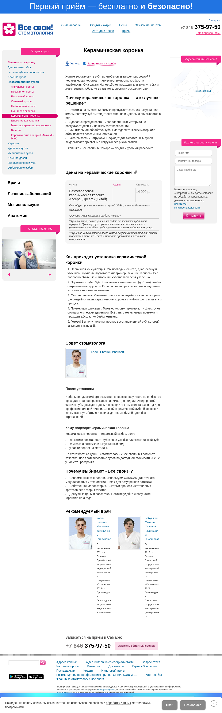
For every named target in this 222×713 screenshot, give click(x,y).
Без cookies (192, 705)
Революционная (203, 91)
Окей (169, 705)
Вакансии (93, 666)
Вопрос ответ (151, 662)
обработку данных (118, 703)
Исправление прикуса (22, 162)
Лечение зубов (17, 77)
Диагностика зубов (20, 67)
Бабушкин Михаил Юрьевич (151, 522)
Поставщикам (65, 670)
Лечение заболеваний (29, 193)
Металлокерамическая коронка (31, 125)
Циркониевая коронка (25, 120)
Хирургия (14, 143)
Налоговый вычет (113, 670)
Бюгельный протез (23, 96)
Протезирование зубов (23, 81)
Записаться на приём (101, 63)
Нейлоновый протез (24, 106)
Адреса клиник (66, 662)
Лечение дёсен (17, 158)
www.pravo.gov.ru (106, 689)
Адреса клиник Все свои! (201, 59)
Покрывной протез (23, 91)
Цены (123, 25)
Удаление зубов (18, 148)
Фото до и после (103, 31)
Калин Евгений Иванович (108, 352)
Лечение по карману (21, 62)
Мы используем (23, 204)
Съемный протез (21, 101)
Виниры (16, 130)
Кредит (88, 670)
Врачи (126, 31)
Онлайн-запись (71, 25)
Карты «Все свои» (144, 666)
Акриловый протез (23, 86)
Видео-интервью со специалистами (109, 662)
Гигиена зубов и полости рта (26, 72)
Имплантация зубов (20, 153)
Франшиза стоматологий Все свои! (80, 679)
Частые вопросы (67, 666)
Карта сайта (154, 674)
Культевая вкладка (23, 111)
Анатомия (17, 215)
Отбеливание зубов (20, 167)
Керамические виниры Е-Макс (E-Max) (32, 137)
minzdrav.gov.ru (64, 692)
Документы (116, 666)
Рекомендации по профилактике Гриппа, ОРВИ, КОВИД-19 (96, 674)
